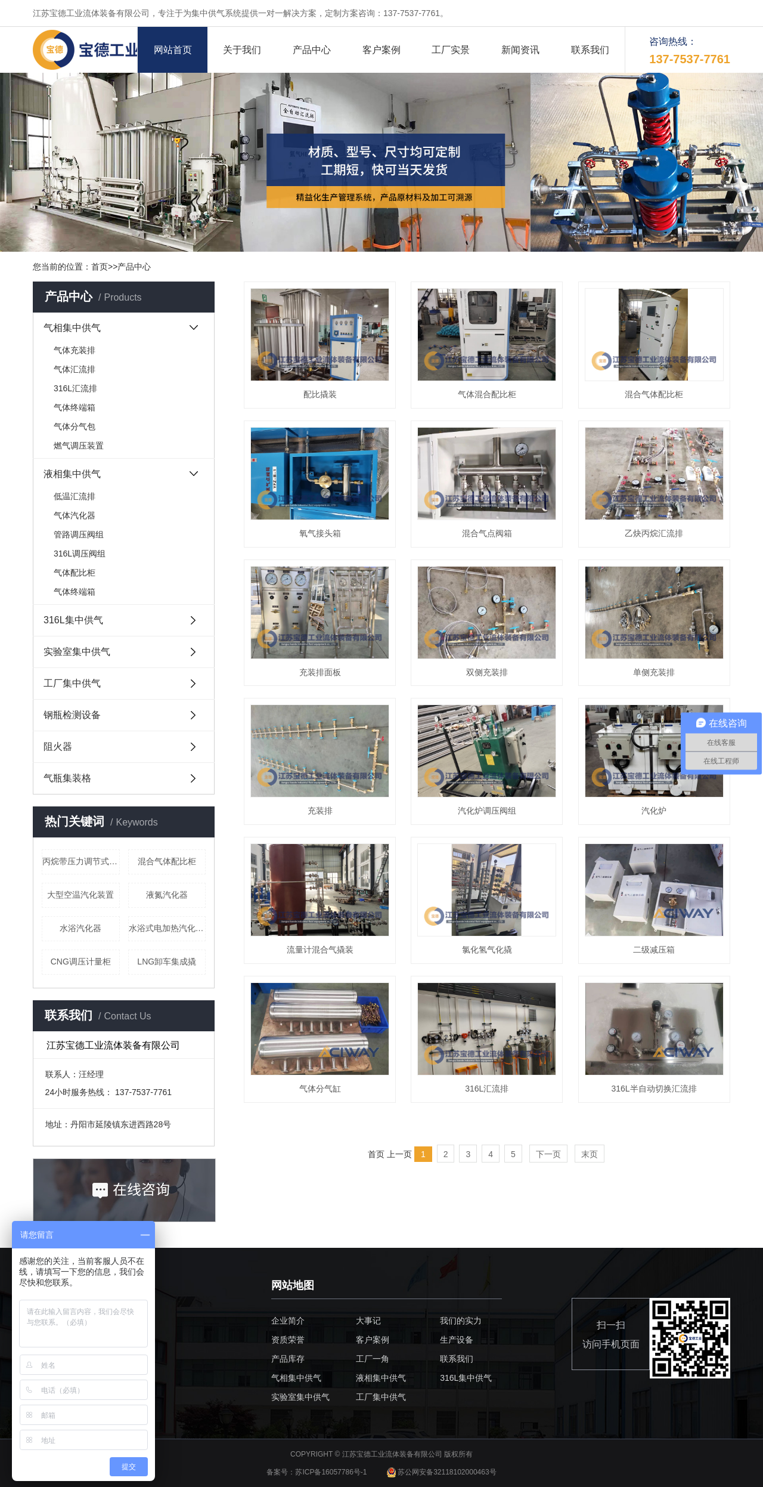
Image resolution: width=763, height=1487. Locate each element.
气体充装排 (74, 350)
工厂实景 (451, 50)
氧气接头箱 (320, 533)
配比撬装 (320, 394)
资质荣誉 (288, 1339)
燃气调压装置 (79, 445)
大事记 (368, 1320)
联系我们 (590, 50)
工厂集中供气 (72, 683)
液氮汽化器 (167, 894)
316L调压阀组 (80, 553)
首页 (99, 266)
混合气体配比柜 (167, 861)
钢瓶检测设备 (72, 715)
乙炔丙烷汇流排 (654, 533)
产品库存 (288, 1359)
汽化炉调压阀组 (487, 810)
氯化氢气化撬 (487, 949)
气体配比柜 (74, 572)
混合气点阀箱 (487, 533)
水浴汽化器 (80, 928)
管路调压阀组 (79, 534)
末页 (589, 1154)
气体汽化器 (74, 515)
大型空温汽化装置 (80, 894)
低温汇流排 (74, 496)
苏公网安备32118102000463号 (442, 1472)
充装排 (320, 810)
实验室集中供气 (77, 652)
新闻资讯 (520, 50)
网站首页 (173, 50)
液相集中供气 (72, 474)
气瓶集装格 (67, 778)
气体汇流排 (74, 369)
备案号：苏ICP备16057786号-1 (317, 1472)
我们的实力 (461, 1320)
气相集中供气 (72, 328)
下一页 (548, 1154)
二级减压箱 (654, 949)
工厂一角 (372, 1359)
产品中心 (312, 50)
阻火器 (58, 746)
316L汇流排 (75, 388)
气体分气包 (74, 426)
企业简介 (288, 1320)
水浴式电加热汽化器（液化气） (167, 928)
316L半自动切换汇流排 (653, 1088)
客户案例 (381, 50)
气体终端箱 (74, 407)
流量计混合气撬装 (320, 949)
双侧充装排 (487, 672)
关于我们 (242, 50)
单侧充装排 (654, 672)
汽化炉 (653, 810)
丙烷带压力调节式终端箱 (81, 861)
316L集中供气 (73, 620)
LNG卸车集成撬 (166, 961)
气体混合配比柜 (487, 394)
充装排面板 (320, 672)
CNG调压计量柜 (81, 961)
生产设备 (456, 1339)
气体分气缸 (320, 1088)
